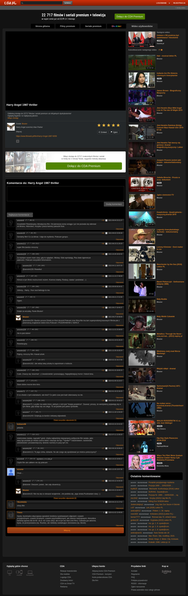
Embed (103, 132)
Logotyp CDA (65, 577)
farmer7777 (135, 517)
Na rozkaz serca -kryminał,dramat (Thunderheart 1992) (170, 405)
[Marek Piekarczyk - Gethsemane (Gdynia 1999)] (141, 288)
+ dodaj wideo (180, 8)
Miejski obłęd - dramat (166, 369)
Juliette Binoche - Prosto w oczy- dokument (168, 178)
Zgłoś (114, 132)
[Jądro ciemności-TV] (141, 201)
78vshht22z (22, 502)
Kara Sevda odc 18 (161, 533)
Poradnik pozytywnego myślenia (161, 482)
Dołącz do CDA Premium (83, 166)
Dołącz (130, 16)
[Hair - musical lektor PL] (141, 62)
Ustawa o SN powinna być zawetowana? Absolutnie (168, 36)
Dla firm (95, 580)
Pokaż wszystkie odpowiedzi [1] (65, 420)
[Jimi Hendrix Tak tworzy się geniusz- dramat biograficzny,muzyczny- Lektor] (141, 149)
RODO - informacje (139, 584)
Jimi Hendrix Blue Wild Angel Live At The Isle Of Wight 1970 (169, 109)
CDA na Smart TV (67, 584)
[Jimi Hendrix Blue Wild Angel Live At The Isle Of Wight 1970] (141, 114)
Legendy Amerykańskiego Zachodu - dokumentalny (168, 231)
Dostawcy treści (66, 580)
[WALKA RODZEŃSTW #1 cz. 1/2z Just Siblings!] (141, 427)
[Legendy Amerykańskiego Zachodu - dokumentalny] (141, 236)
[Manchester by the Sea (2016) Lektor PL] (141, 270)
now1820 (134, 514)
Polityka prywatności (139, 580)
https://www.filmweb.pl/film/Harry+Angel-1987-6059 (36, 136)
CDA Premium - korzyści (102, 574)
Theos (19, 513)
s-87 (132, 508)
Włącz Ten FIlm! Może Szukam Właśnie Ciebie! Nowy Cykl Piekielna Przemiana (170, 457)
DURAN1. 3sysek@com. (158, 492)
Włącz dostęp (13, 118)
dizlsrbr (20, 469)
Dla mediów (65, 574)
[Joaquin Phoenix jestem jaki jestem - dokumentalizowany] (141, 166)
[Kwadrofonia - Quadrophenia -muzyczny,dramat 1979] (141, 218)
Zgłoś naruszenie (138, 587)
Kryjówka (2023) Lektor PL (161, 520)
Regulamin (135, 574)
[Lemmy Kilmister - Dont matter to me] (141, 253)
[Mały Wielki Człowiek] (141, 323)
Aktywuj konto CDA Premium (103, 571)
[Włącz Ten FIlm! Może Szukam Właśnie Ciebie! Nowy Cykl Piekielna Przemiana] (141, 462)
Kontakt (134, 571)
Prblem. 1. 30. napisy (161, 511)
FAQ (133, 577)
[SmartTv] (21, 577)
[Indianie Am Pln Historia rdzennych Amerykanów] (141, 79)
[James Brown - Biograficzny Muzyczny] (141, 97)
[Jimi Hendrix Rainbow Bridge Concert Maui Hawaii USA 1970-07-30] (141, 131)
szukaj (68, 3)
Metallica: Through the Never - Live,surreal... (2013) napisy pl (170, 335)
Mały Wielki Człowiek (166, 316)
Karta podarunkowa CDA (102, 577)
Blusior (26, 317)
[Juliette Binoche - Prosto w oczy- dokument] (141, 184)
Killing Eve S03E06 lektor (159, 501)
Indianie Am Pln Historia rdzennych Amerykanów (167, 74)
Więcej (67, 530)
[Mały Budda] (141, 305)
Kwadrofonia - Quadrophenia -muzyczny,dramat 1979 (170, 213)
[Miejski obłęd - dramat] (141, 375)
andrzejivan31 (136, 533)
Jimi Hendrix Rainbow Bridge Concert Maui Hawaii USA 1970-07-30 (170, 127)
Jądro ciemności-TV (165, 195)
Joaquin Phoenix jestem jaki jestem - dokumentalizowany (169, 161)
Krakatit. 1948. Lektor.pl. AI (159, 542)
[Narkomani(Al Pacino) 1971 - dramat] (141, 392)
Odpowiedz (119, 229)
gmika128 (135, 520)
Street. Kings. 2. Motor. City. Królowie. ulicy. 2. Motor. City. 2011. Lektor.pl (155, 540)
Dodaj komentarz (114, 204)
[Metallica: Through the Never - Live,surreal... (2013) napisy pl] (141, 340)
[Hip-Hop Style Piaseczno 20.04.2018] (141, 444)
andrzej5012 (136, 511)
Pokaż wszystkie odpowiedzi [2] (65, 498)
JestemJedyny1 (137, 504)
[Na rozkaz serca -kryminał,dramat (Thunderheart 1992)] (141, 409)
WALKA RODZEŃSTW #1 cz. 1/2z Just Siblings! (169, 422)
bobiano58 (22, 424)
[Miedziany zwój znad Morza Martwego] (141, 357)
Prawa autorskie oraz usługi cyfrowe (145, 590)
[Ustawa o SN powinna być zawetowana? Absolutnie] (141, 38)
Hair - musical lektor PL (167, 56)
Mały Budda (162, 299)
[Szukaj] (41, 3)
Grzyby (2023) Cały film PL (160, 498)
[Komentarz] (65, 193)
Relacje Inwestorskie (68, 571)
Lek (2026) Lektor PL (154, 508)
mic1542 (134, 498)
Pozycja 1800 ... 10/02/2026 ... (161, 486)
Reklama (63, 587)
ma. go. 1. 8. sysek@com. (159, 523)
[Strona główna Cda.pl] (11, 3)
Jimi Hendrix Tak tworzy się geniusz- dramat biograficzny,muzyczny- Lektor (170, 145)
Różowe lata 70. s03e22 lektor (164, 517)
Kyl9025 (134, 489)
